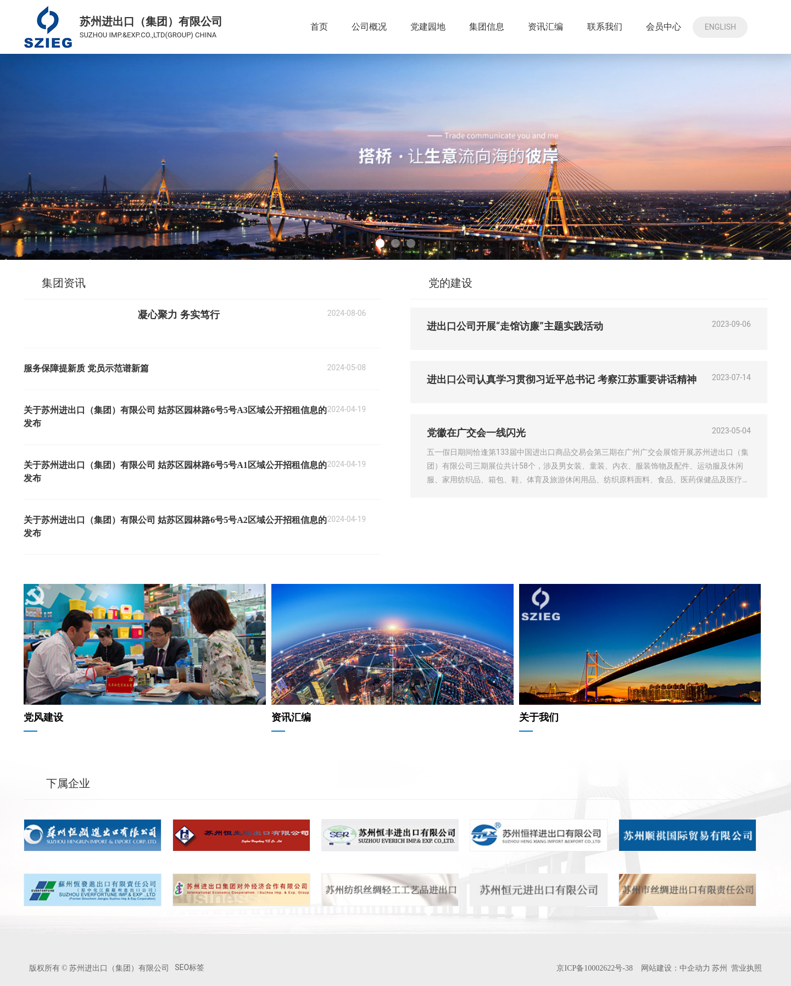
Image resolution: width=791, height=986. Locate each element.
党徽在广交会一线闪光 (476, 432)
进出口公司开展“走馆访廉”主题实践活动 (515, 326)
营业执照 (746, 967)
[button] (380, 243)
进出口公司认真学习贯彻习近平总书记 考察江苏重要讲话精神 (561, 379)
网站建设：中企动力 (675, 967)
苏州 (718, 967)
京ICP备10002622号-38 (594, 968)
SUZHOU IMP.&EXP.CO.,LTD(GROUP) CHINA (148, 35)
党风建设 (43, 717)
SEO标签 (189, 967)
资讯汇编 (291, 717)
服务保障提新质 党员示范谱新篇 (86, 368)
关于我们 (539, 717)
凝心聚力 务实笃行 (179, 314)
